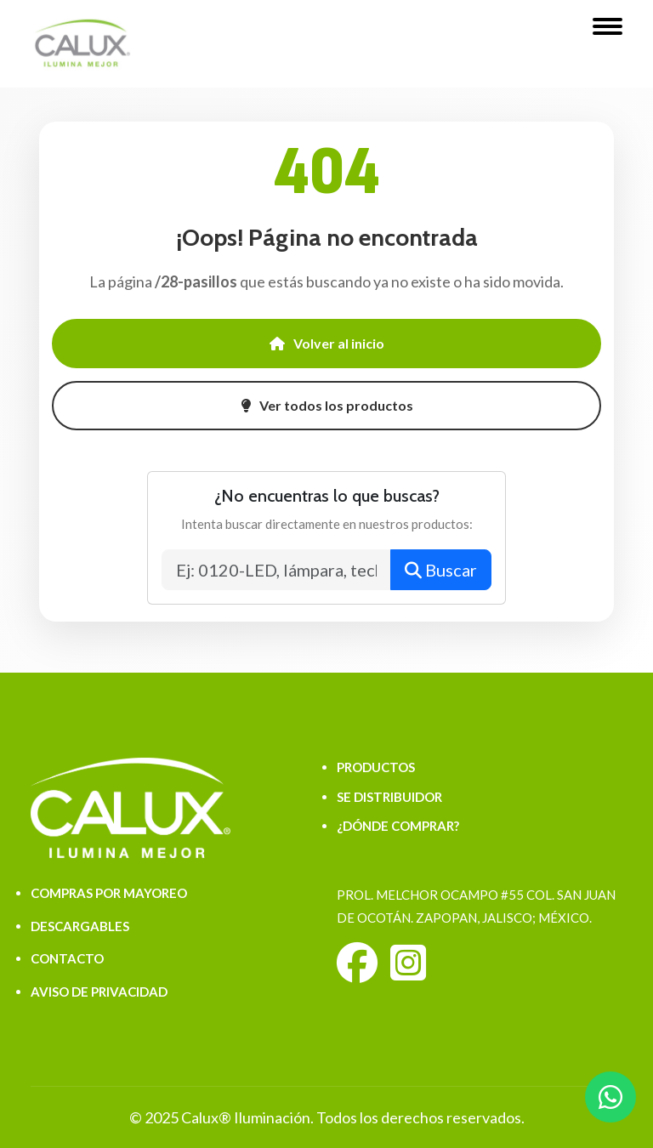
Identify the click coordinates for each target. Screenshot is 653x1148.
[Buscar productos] (277, 569)
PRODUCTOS (376, 767)
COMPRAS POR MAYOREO (109, 893)
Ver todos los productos (327, 405)
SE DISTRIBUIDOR (389, 796)
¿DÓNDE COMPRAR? (398, 825)
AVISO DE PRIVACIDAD (99, 991)
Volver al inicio (327, 343)
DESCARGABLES (80, 926)
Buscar (441, 570)
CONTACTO (67, 958)
